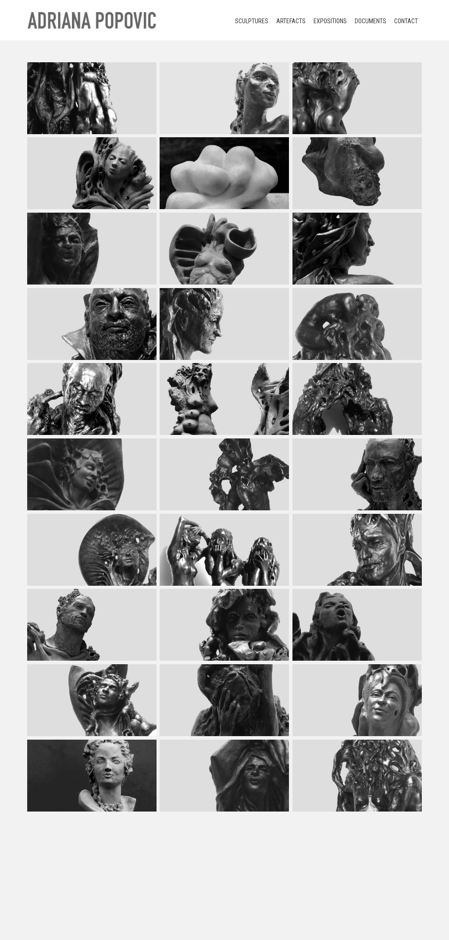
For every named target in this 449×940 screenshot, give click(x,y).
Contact (406, 21)
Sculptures (251, 21)
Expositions (330, 21)
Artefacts (291, 21)
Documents (370, 21)
